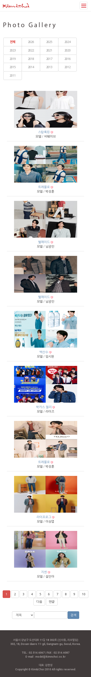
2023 (12, 50)
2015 (12, 67)
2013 (49, 67)
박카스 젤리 (44, 407)
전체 (12, 42)
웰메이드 (44, 242)
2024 (67, 42)
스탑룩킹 (44, 132)
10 (83, 594)
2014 (31, 67)
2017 (49, 59)
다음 (39, 602)
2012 (67, 67)
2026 (31, 42)
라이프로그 (44, 517)
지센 (44, 572)
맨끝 (52, 602)
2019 (12, 59)
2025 (49, 42)
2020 (67, 50)
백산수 (44, 352)
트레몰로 (44, 187)
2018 (31, 59)
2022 (31, 50)
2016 (67, 59)
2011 (12, 75)
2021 (49, 50)
